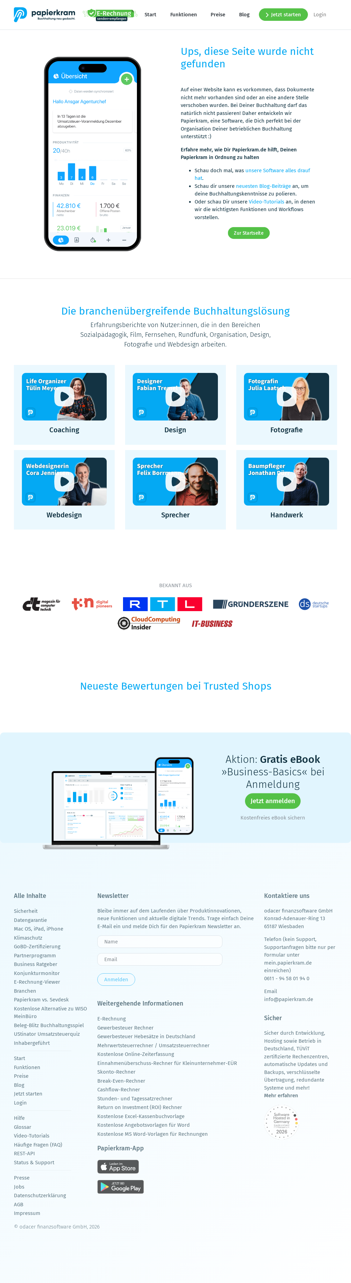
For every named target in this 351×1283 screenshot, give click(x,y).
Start (150, 14)
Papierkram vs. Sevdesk (41, 1000)
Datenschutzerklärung (40, 1195)
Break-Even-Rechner (121, 1081)
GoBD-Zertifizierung (37, 946)
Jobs (19, 1187)
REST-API (24, 1153)
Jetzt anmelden (273, 801)
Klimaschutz (28, 938)
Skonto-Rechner (116, 1072)
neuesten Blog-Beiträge (263, 186)
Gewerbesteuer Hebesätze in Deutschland (146, 1036)
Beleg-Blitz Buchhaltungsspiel (49, 1025)
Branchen (25, 991)
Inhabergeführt (32, 1043)
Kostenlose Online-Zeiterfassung (135, 1054)
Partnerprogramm (35, 955)
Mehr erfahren (281, 1095)
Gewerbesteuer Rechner (125, 1028)
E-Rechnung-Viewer (37, 982)
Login (319, 14)
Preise (218, 14)
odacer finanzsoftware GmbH (298, 911)
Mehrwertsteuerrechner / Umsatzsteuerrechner (153, 1045)
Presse (22, 1178)
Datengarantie (30, 920)
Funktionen (183, 14)
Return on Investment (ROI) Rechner (139, 1107)
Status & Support (34, 1162)
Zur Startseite (248, 233)
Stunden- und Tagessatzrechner (134, 1098)
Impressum (27, 1213)
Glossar (22, 1127)
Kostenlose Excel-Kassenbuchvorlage (141, 1116)
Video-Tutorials (266, 202)
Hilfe (19, 1118)
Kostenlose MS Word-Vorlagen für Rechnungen (152, 1134)
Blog (244, 14)
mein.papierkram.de (288, 963)
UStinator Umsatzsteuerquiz (47, 1034)
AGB (18, 1204)
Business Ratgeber (35, 964)
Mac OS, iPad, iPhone (38, 929)
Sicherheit (26, 911)
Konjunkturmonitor (37, 973)
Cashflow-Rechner (118, 1089)
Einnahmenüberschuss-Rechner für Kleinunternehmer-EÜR (167, 1063)
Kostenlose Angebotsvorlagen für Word (143, 1125)
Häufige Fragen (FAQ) (38, 1145)
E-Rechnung (111, 1019)
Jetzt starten (283, 14)
